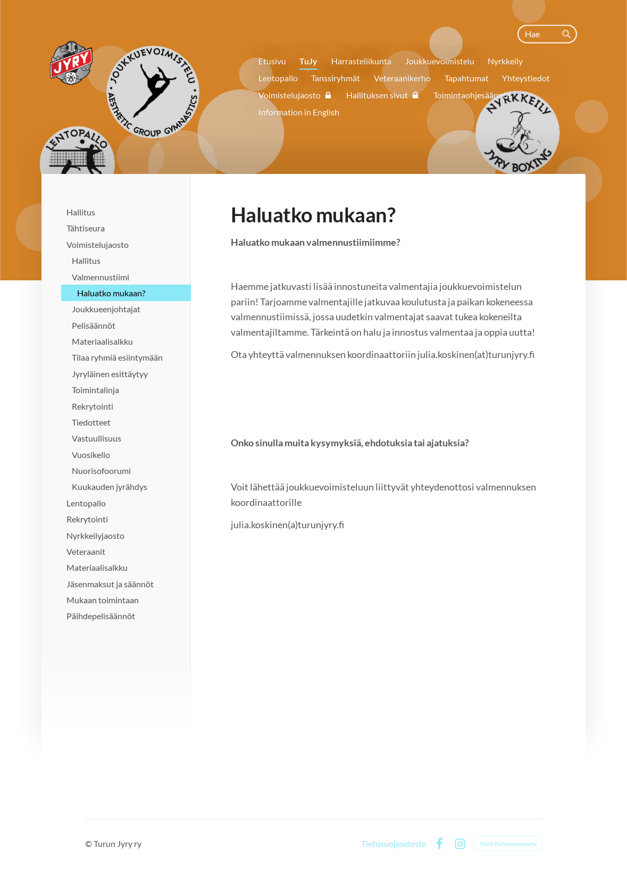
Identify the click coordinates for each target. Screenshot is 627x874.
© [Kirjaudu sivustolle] (89, 843)
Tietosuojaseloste (393, 843)
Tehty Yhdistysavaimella (508, 843)
